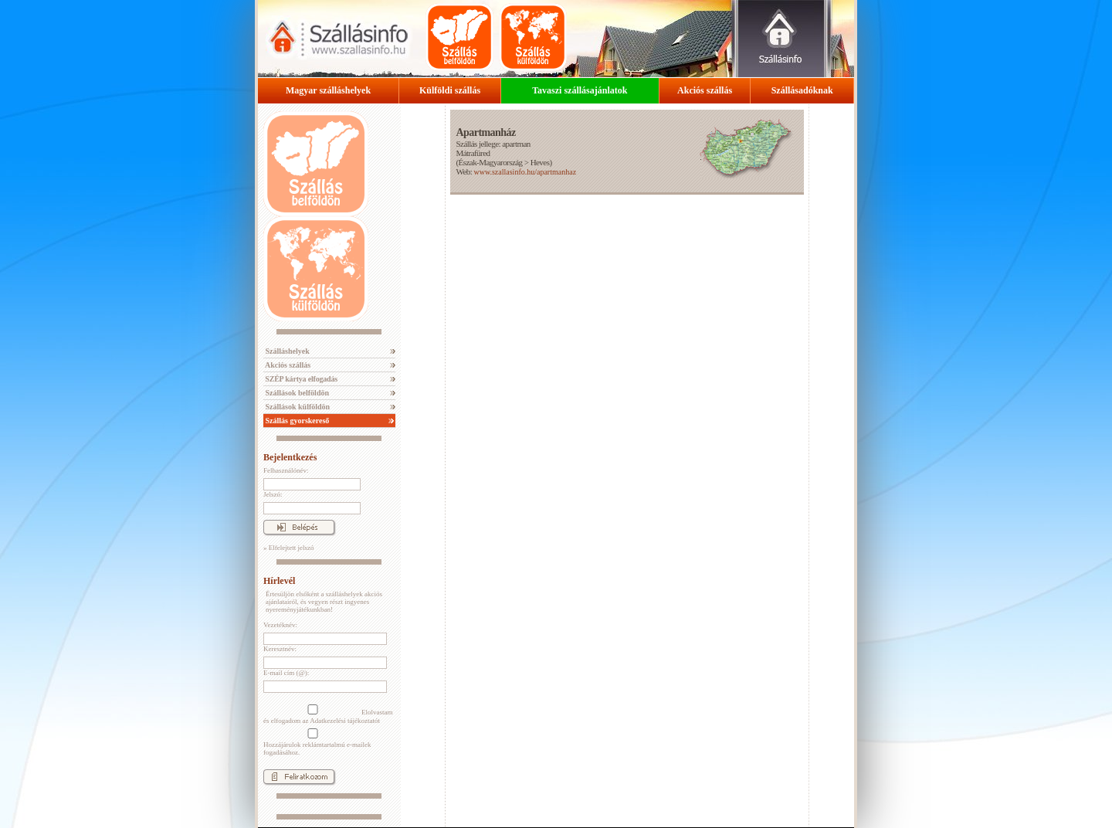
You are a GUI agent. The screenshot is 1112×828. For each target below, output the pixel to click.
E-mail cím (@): (286, 673)
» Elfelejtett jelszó (288, 547)
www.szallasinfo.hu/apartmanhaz (524, 172)
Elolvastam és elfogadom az (328, 714)
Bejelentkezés (290, 457)
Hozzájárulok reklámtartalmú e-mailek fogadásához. (317, 742)
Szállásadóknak (802, 90)
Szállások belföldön (296, 393)
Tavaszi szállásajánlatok (579, 90)
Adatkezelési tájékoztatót (345, 720)
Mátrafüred (473, 153)
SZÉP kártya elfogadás (300, 379)
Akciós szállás (704, 90)
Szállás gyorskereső (296, 420)
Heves (540, 162)
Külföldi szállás (449, 90)
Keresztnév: (280, 649)
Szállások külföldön (296, 406)
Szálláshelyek (286, 351)
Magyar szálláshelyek (328, 90)
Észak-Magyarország (491, 162)
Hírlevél (279, 580)
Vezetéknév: (280, 625)
